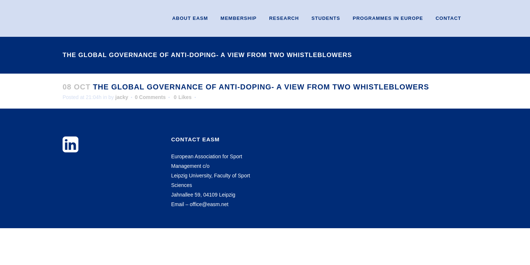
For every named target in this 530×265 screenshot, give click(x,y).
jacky (121, 97)
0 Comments (150, 97)
